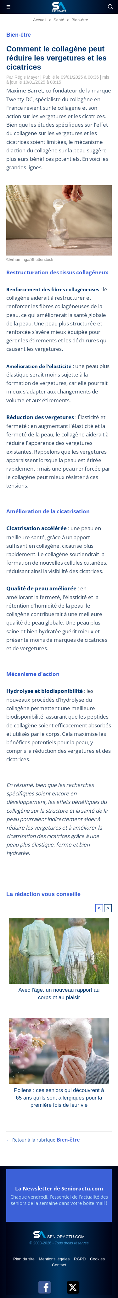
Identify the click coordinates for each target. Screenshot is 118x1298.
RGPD (80, 1259)
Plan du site (24, 1259)
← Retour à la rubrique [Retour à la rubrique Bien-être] (43, 1140)
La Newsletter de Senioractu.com (59, 1188)
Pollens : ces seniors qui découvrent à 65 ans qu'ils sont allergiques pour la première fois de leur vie (59, 1096)
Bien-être (79, 20)
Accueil (39, 20)
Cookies (97, 1259)
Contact (59, 1265)
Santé (58, 20)
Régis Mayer (26, 77)
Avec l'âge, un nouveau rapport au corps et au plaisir (58, 993)
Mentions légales (55, 1259)
